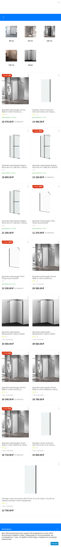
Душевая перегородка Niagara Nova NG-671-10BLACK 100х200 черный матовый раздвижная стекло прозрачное (15, 166)
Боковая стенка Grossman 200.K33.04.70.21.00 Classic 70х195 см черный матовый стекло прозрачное (28, 500)
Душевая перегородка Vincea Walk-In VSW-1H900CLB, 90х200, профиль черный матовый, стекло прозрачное (45, 388)
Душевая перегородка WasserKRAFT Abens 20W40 (43, 333)
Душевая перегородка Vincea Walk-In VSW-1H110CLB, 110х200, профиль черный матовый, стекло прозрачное (13, 388)
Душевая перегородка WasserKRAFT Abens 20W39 (13, 333)
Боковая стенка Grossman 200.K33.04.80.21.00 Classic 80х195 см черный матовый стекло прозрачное (43, 111)
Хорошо (54, 544)
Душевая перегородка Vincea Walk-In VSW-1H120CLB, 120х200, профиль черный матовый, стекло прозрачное (13, 111)
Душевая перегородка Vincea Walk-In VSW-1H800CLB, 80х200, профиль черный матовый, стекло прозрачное (15, 444)
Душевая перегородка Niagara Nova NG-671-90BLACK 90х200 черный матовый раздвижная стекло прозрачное (44, 166)
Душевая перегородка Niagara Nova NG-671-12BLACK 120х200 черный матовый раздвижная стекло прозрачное (15, 222)
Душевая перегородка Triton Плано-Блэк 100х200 (13, 277)
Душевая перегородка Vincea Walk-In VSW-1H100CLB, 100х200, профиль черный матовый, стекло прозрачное (44, 277)
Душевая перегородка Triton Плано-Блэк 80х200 (43, 222)
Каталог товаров (3, 17)
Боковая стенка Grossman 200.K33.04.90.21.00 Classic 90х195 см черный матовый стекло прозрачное (43, 444)
